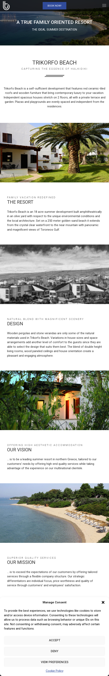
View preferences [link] (54, 662)
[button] (103, 602)
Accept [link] (54, 640)
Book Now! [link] (54, 5)
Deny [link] (54, 651)
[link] (6, 5)
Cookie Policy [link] (54, 671)
